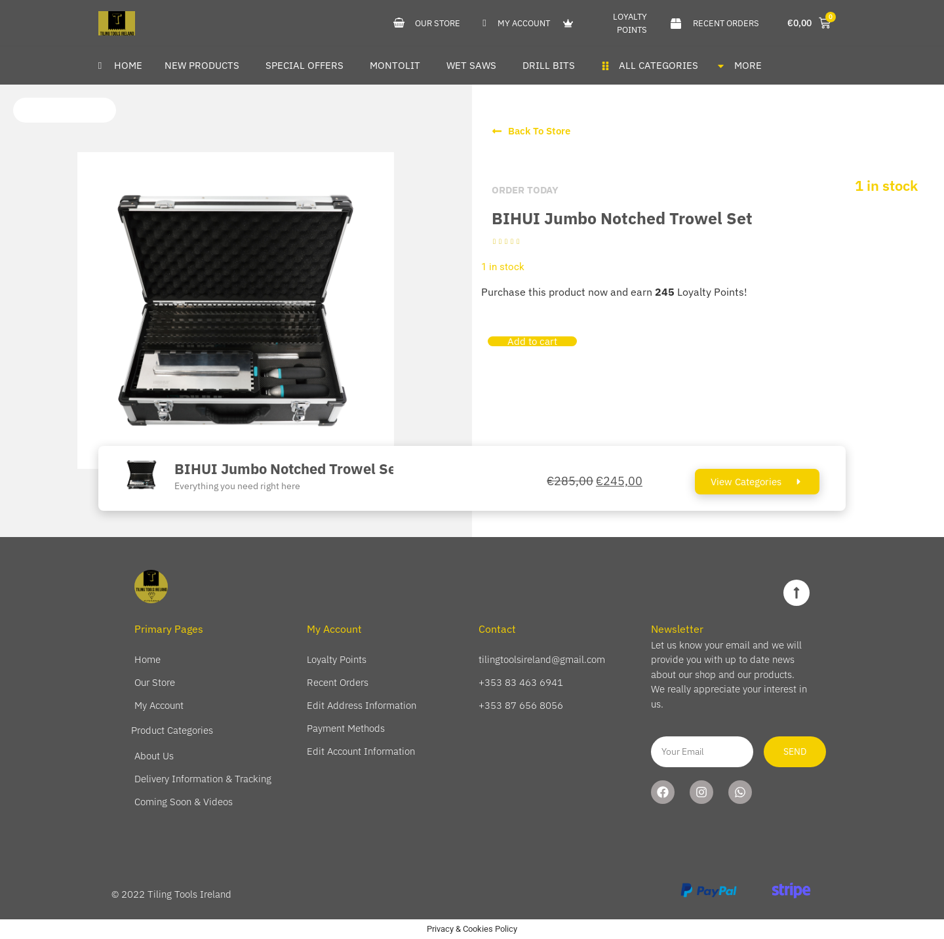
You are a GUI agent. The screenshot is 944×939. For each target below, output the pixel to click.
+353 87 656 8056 (521, 705)
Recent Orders (337, 682)
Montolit (395, 65)
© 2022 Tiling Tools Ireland (171, 894)
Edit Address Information (361, 705)
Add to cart (532, 341)
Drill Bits (548, 65)
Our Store (154, 682)
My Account (159, 705)
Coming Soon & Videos (183, 801)
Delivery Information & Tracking (202, 778)
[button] (64, 110)
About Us (154, 755)
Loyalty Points (336, 659)
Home (147, 659)
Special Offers (305, 65)
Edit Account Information (361, 751)
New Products (202, 65)
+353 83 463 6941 (521, 682)
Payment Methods (346, 728)
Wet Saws (471, 65)
